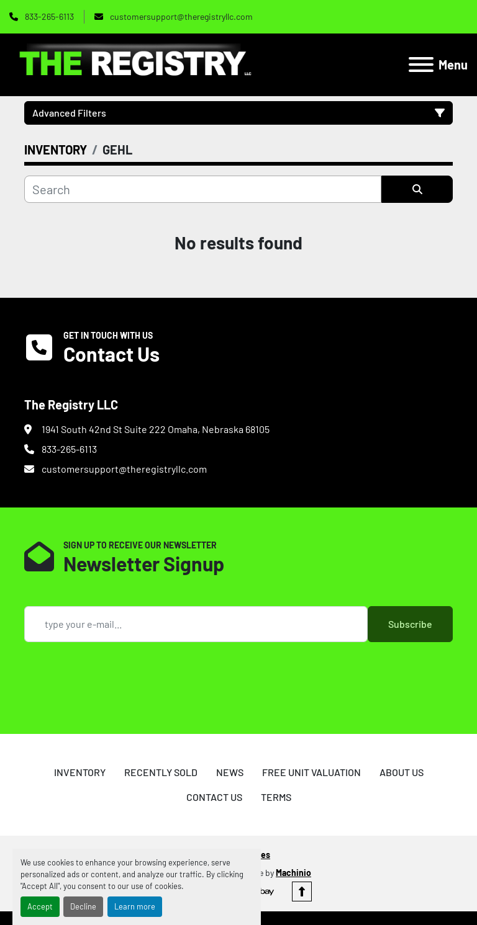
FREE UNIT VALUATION (311, 772)
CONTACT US (214, 797)
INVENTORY (80, 772)
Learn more (134, 906)
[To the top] (302, 891)
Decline (83, 906)
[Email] (196, 624)
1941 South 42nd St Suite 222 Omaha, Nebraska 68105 (156, 429)
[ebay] (264, 891)
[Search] (202, 189)
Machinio (293, 872)
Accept (40, 906)
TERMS (276, 797)
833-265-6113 (48, 16)
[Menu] (421, 64)
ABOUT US (401, 772)
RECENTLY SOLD (161, 772)
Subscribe (410, 624)
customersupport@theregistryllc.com (180, 16)
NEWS (229, 772)
